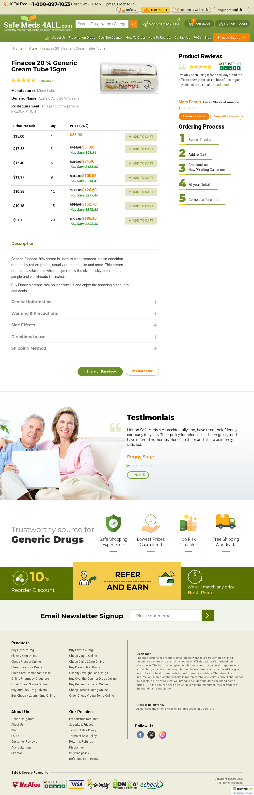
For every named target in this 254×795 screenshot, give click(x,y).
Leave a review (194, 116)
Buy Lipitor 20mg (22, 649)
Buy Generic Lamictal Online (88, 684)
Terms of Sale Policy (83, 735)
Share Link (142, 372)
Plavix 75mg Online (24, 655)
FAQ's (197, 37)
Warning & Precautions (35, 313)
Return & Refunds (81, 741)
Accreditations (21, 747)
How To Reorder (159, 37)
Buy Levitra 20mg (81, 649)
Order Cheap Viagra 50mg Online (91, 695)
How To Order (135, 37)
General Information (32, 302)
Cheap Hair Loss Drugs (26, 666)
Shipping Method (29, 349)
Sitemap (16, 752)
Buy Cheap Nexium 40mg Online (33, 695)
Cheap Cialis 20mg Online (86, 661)
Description (23, 243)
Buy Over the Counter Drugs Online (93, 678)
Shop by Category (230, 37)
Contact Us (182, 37)
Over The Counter (110, 37)
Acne (33, 48)
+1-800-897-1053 (50, 4)
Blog (208, 37)
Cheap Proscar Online (26, 661)
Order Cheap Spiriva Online (29, 684)
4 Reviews (45, 81)
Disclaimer (76, 747)
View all (139, 475)
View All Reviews (226, 116)
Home (18, 48)
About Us (59, 37)
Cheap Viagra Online (83, 655)
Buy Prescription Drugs (84, 666)
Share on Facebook (99, 372)
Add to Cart (141, 136)
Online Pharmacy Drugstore (30, 678)
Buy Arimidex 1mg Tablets (29, 689)
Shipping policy (79, 752)
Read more (221, 85)
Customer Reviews (24, 741)
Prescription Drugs (82, 37)
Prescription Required (83, 718)
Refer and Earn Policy (83, 758)
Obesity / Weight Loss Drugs (88, 672)
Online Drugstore (22, 718)
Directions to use (28, 337)
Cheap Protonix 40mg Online (88, 689)
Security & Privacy (81, 724)
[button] (242, 790)
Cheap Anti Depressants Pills (31, 672)
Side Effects (23, 325)
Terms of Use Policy (82, 730)
